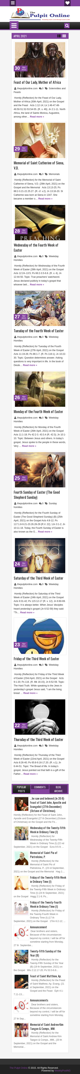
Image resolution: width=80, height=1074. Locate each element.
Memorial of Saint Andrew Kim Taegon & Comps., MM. (46, 1026)
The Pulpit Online (19, 1068)
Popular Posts (21, 789)
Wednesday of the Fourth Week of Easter (36, 247)
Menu (13, 3)
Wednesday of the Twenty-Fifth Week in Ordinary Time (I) (47, 830)
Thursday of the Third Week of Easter (38, 739)
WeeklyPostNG (62, 1070)
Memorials (54, 174)
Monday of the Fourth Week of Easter (38, 411)
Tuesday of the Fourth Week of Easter (39, 330)
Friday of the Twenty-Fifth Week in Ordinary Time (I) (48, 879)
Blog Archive (58, 789)
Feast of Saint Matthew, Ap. (45, 976)
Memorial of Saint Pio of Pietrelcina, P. (43, 855)
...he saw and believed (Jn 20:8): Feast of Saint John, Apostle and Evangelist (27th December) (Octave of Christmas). (48, 804)
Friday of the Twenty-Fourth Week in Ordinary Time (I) (46, 904)
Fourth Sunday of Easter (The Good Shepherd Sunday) (37, 495)
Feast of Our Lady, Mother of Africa (37, 82)
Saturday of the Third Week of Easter (38, 578)
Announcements (39, 1000)
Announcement (38, 927)
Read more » (37, 116)
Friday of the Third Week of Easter (36, 658)
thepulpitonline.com (27, 88)
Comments (40, 787)
